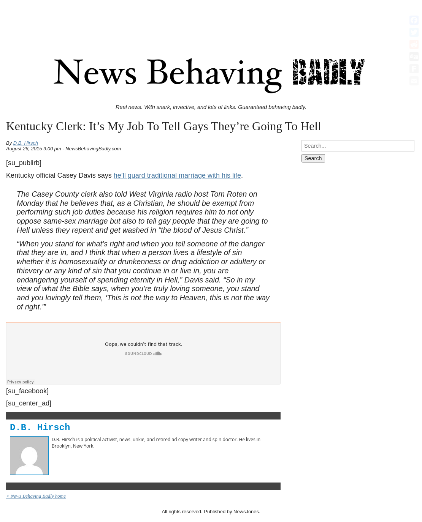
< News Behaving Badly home (36, 496)
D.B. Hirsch (25, 143)
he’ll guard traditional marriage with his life (177, 175)
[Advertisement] (211, 20)
